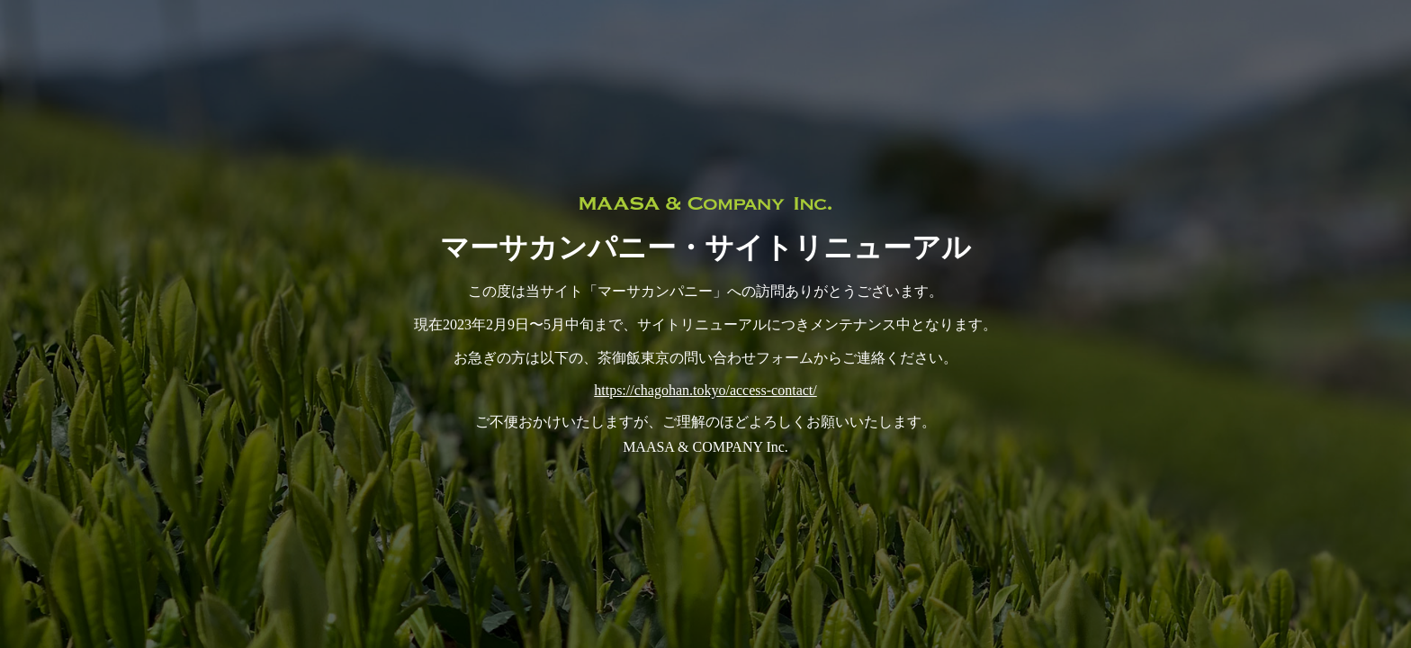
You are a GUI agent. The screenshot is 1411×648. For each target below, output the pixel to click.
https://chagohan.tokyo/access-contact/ (705, 390)
